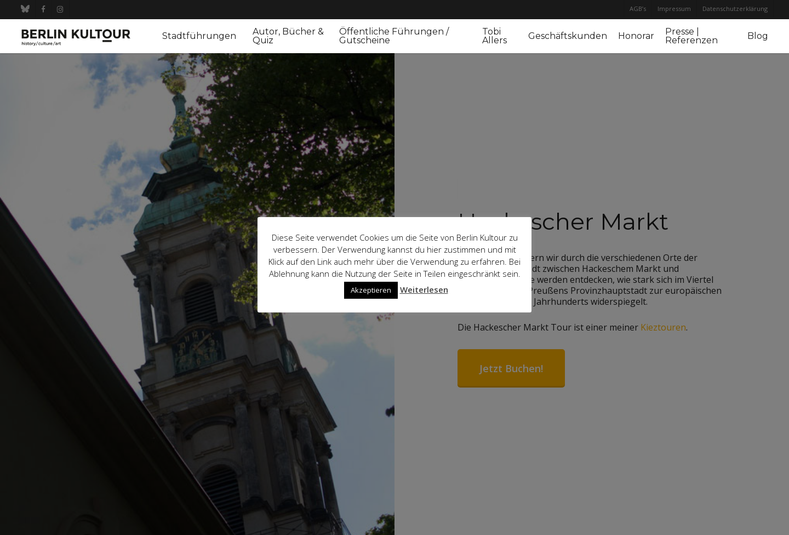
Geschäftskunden (567, 36)
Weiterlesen (424, 289)
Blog (757, 36)
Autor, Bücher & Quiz (288, 36)
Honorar (636, 36)
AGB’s (638, 8)
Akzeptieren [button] (371, 290)
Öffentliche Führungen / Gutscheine (394, 36)
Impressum (674, 8)
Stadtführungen (199, 36)
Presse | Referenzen (691, 36)
